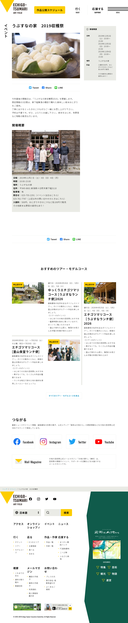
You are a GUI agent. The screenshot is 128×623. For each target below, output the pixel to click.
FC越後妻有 (65, 548)
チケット (18, 542)
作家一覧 (49, 546)
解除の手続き (33, 584)
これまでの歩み (19, 574)
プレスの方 (50, 576)
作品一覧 (49, 542)
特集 (103, 567)
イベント (5, 31)
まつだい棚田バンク (64, 543)
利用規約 (32, 589)
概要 (16, 568)
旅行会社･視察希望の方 (51, 581)
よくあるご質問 (50, 588)
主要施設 (32, 546)
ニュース (63, 524)
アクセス (18, 524)
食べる (31, 550)
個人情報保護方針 (33, 594)
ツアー (18, 546)
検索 (66, 512)
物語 (114, 574)
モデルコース (19, 551)
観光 (103, 574)
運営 (108, 580)
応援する (63, 537)
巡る (29, 537)
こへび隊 (63, 552)
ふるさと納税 (64, 557)
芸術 (114, 567)
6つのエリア (34, 542)
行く (16, 537)
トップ (4, 489)
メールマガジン (33, 569)
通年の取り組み (19, 580)
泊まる (31, 553)
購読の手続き (33, 577)
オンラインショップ (33, 525)
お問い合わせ (50, 569)
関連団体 (18, 586)
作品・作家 (50, 537)
